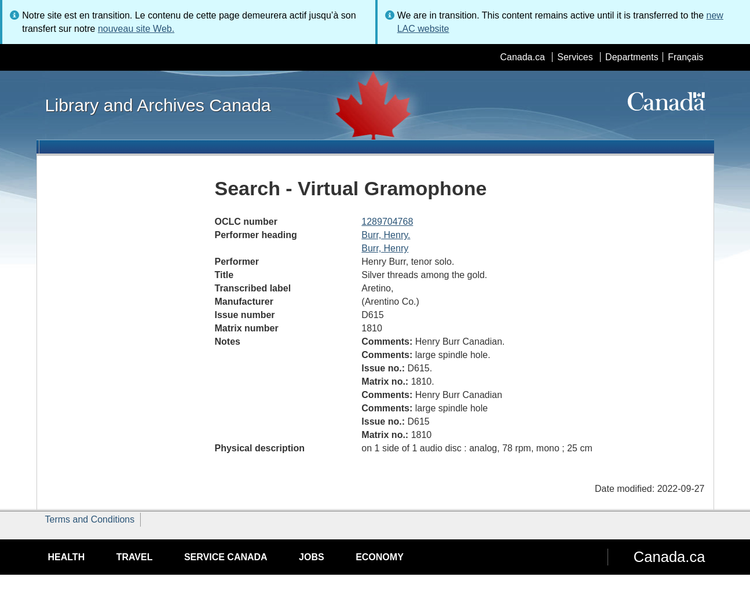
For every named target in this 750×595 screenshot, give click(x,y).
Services (574, 57)
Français (685, 57)
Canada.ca (522, 57)
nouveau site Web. (136, 29)
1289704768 (387, 222)
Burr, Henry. (385, 235)
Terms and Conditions (90, 519)
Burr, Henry (384, 248)
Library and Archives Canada (158, 105)
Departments (631, 57)
